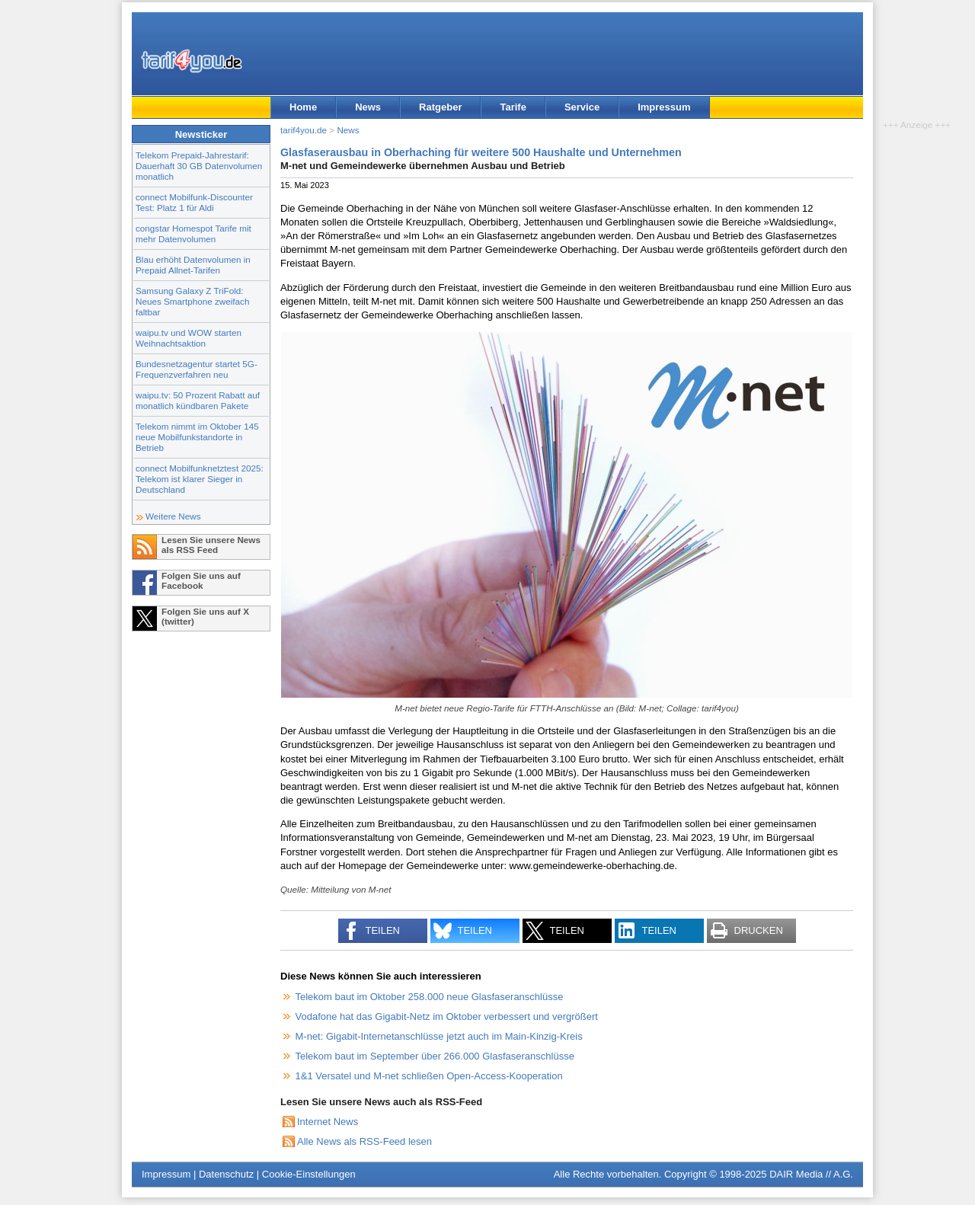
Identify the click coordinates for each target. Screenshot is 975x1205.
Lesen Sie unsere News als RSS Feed (211, 545)
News (368, 107)
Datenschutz (226, 1174)
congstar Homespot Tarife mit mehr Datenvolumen (193, 233)
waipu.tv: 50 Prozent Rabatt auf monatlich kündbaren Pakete (198, 400)
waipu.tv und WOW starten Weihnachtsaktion (188, 338)
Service (581, 107)
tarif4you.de (303, 130)
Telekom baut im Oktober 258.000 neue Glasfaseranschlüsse (430, 996)
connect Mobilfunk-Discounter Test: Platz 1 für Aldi (194, 202)
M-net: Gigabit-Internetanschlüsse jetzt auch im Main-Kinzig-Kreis (439, 1036)
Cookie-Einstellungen (309, 1174)
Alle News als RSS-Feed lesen (364, 1141)
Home (303, 107)
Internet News (327, 1121)
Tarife (513, 107)
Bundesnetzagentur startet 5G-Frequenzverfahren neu (196, 369)
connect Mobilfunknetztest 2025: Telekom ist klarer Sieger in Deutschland (200, 478)
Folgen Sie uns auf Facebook (201, 580)
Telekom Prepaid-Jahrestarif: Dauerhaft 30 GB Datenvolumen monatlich (199, 165)
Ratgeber (440, 107)
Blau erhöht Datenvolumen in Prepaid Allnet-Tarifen (193, 264)
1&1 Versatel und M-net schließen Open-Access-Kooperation (429, 1076)
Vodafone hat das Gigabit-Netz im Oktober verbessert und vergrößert (447, 1016)
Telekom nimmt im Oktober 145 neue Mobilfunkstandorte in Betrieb (197, 436)
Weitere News (173, 516)
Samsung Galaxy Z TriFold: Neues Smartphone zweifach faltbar (192, 301)
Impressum (664, 107)
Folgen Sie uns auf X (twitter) (205, 616)
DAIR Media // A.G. (811, 1174)
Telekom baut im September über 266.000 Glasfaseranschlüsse (435, 1056)
